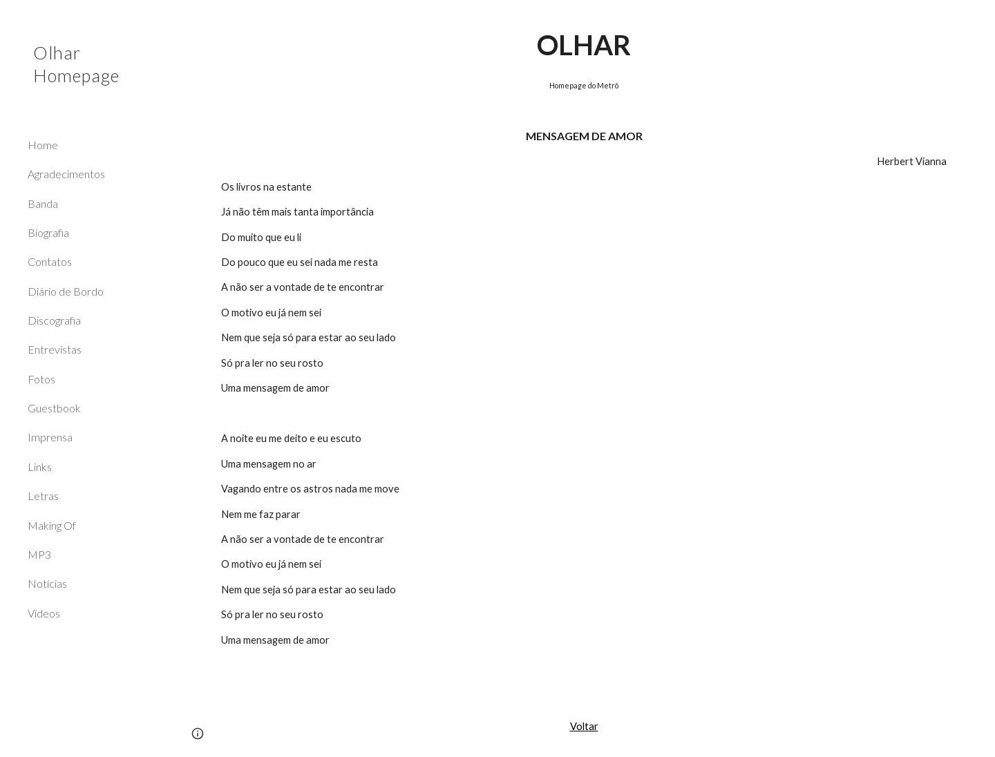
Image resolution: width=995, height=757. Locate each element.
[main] (584, 348)
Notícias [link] (47, 583)
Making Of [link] (52, 525)
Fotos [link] (41, 378)
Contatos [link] (50, 261)
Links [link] (40, 466)
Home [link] (43, 144)
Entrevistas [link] (55, 349)
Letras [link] (43, 495)
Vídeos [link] (44, 613)
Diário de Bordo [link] (66, 291)
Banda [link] (43, 203)
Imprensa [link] (50, 436)
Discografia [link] (54, 320)
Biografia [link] (48, 232)
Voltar (584, 726)
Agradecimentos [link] (66, 173)
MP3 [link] (39, 554)
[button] (978, 19)
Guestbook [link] (54, 407)
